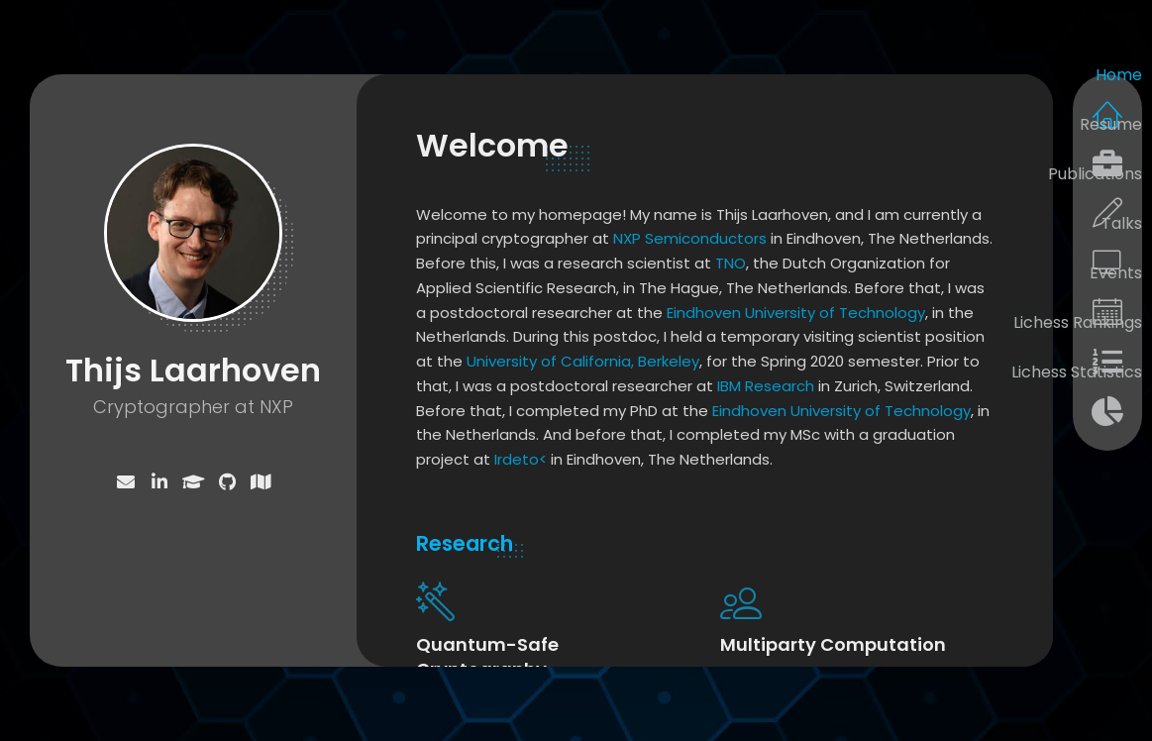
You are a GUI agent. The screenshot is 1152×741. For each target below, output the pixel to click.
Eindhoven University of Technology (796, 312)
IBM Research (765, 385)
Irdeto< (520, 459)
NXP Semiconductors (690, 238)
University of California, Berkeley (583, 361)
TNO (730, 263)
